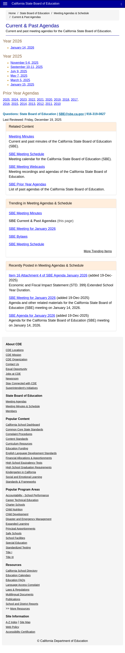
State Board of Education (35, 13)
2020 (48, 99)
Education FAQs (15, 580)
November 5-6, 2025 (24, 62)
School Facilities (15, 538)
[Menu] (5, 3)
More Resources (20, 608)
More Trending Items (98, 251)
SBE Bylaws (18, 236)
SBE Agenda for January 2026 (32, 316)
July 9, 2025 (19, 71)
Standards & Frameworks (21, 481)
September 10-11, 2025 (27, 67)
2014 (23, 103)
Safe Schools (14, 533)
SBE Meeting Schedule (26, 154)
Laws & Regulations (17, 589)
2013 (31, 103)
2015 (14, 103)
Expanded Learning (17, 523)
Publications (13, 599)
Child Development (17, 514)
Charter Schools (15, 504)
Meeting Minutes (21, 136)
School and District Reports (22, 603)
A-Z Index (11, 622)
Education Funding (17, 448)
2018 (65, 99)
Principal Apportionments (20, 528)
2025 (6, 99)
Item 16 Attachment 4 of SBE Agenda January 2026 (48, 275)
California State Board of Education (35, 3)
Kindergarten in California (21, 472)
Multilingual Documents (19, 594)
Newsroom (12, 378)
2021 (40, 99)
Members (11, 411)
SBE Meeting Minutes (25, 213)
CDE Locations (15, 350)
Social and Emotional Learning (24, 476)
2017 (74, 99)
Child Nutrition (14, 509)
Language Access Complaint (23, 584)
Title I (9, 552)
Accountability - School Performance (27, 495)
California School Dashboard (23, 424)
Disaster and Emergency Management (28, 519)
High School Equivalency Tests (24, 462)
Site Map (25, 622)
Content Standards (17, 438)
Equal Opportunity (16, 369)
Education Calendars (18, 575)
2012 (40, 103)
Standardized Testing (18, 547)
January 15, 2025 (22, 84)
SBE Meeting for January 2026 (32, 229)
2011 (48, 103)
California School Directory (21, 570)
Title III (10, 557)
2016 (6, 103)
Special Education (16, 542)
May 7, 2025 (19, 75)
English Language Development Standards (31, 453)
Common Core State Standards (24, 429)
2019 (57, 99)
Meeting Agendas (16, 401)
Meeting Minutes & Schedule (23, 406)
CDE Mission (13, 354)
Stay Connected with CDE (21, 383)
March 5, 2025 (20, 80)
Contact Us (12, 364)
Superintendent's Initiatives (22, 387)
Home (12, 13)
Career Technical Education (22, 500)
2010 (57, 103)
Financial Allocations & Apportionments (29, 458)
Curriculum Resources (19, 443)
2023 (23, 99)
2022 (31, 99)
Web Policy (12, 627)
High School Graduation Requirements (29, 467)
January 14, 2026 (22, 47)
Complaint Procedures (19, 434)
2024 (14, 99)
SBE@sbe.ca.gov (71, 114)
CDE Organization (16, 359)
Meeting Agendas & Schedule (71, 13)
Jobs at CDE (13, 373)
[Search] (121, 4)
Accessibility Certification (20, 631)
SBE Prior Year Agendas (27, 184)
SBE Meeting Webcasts (27, 167)
